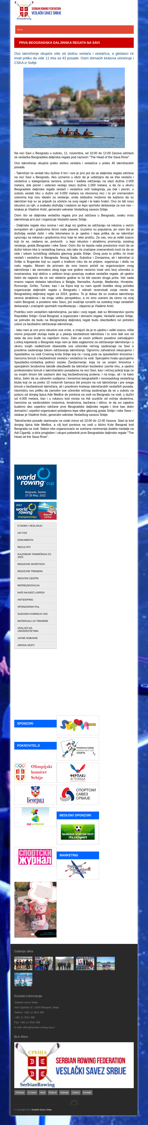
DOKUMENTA (25, 539)
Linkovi (75, 1092)
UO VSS (22, 532)
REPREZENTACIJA (29, 585)
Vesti (42, 1092)
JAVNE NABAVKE (28, 638)
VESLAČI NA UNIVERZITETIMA (28, 629)
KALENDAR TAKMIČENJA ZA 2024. (34, 555)
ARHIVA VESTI (26, 645)
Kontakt (87, 1092)
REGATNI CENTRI (28, 578)
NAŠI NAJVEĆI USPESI (31, 592)
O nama (32, 1092)
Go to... (20, 29)
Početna (20, 1092)
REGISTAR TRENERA (30, 571)
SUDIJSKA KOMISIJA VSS (33, 613)
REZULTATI (24, 547)
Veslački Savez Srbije (41, 1109)
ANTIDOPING (25, 599)
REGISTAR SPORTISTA (31, 564)
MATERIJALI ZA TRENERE (33, 621)
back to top (74, 1102)
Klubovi (52, 1092)
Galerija (64, 1092)
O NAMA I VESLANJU (30, 525)
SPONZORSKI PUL (29, 606)
